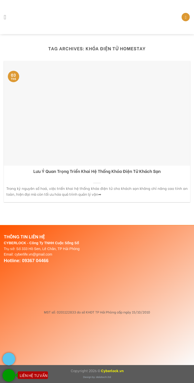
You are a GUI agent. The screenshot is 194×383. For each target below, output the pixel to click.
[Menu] (7, 17)
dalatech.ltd (103, 377)
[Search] (186, 17)
